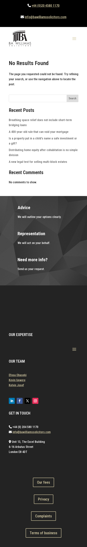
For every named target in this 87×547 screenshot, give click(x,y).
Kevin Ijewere (17, 380)
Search (72, 98)
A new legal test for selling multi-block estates (38, 162)
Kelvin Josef (16, 385)
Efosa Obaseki (18, 375)
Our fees (43, 482)
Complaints (43, 516)
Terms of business (43, 533)
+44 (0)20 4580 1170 (45, 5)
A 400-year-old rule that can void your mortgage (38, 132)
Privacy (43, 499)
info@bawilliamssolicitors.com (45, 17)
